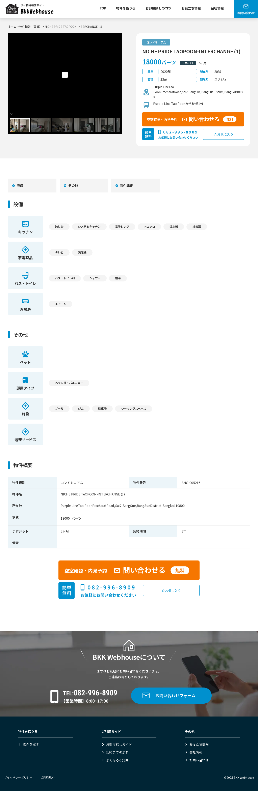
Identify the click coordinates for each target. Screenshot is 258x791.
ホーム (12, 27)
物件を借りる (125, 8)
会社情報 (217, 8)
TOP (103, 8)
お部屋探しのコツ (158, 8)
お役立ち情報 (191, 8)
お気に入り (223, 134)
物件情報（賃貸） (30, 27)
